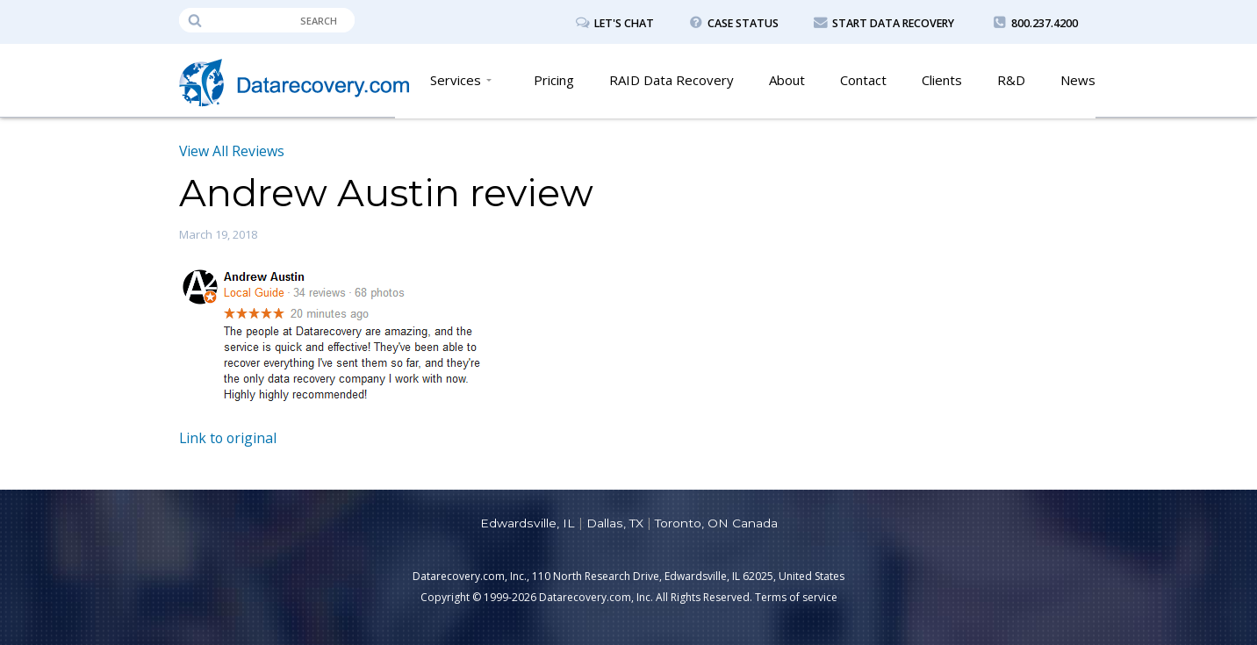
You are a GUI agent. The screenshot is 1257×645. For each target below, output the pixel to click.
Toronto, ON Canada (716, 523)
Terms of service (796, 597)
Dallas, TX (614, 523)
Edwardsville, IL (527, 523)
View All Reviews (232, 151)
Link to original (229, 438)
